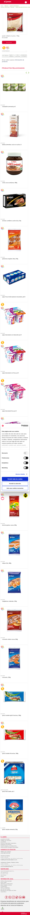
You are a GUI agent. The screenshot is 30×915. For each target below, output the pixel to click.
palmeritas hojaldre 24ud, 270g (10, 258)
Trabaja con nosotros (6, 840)
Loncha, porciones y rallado (7, 7)
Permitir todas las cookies (15, 479)
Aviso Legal (3, 882)
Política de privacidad (6, 881)
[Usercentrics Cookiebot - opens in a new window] (21, 426)
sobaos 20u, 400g (6, 563)
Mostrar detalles (20, 474)
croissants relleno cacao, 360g (10, 639)
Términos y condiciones (7, 883)
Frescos (6, 5)
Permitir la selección (15, 483)
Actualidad (3, 841)
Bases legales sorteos (6, 885)
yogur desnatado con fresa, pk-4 (10, 373)
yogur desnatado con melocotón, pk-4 (12, 335)
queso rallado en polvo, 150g (23, 7)
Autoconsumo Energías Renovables (9, 847)
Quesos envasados (14, 5)
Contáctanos (4, 886)
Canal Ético (3, 891)
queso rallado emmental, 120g (10, 829)
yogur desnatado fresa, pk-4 (9, 411)
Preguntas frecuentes (6, 844)
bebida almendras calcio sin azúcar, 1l (11, 144)
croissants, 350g (6, 677)
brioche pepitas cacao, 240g (9, 525)
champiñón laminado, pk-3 (9, 106)
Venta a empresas (5, 887)
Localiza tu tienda (5, 839)
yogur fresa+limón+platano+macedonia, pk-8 (13, 296)
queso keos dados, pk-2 (8, 791)
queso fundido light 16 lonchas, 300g (11, 715)
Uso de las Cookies (5, 889)
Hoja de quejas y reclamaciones (9, 845)
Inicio (2, 5)
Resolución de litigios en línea (8, 890)
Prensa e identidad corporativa (8, 843)
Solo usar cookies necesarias (15, 488)
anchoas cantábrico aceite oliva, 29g (11, 220)
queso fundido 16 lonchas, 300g (10, 753)
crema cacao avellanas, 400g (9, 182)
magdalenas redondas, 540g (9, 601)
